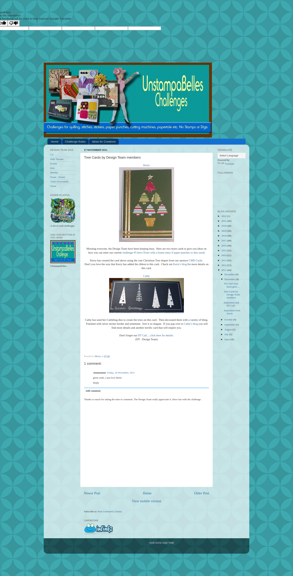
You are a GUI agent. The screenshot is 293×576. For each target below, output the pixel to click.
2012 (224, 265)
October (228, 319)
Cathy (146, 275)
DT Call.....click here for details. (156, 335)
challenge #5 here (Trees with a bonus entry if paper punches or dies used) (163, 252)
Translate (226, 163)
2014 (224, 255)
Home (54, 141)
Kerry (146, 165)
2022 (224, 216)
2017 (224, 240)
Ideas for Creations (104, 141)
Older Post (201, 493)
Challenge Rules (75, 141)
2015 (224, 250)
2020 (224, 225)
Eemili (53, 163)
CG (52, 154)
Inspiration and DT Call (231, 304)
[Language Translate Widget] (236, 155)
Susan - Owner (57, 177)
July (226, 334)
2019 (224, 230)
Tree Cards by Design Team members (232, 294)
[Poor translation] (14, 23)
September (230, 324)
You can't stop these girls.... (232, 285)
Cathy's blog (191, 323)
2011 (224, 270)
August (228, 329)
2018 (224, 235)
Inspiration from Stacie (232, 312)
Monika (54, 172)
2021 (224, 221)
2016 (224, 245)
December (229, 274)
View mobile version (146, 501)
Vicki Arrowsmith (59, 181)
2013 (224, 260)
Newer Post (92, 493)
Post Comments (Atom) (110, 511)
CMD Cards (195, 260)
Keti (52, 168)
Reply (96, 382)
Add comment (93, 390)
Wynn (53, 186)
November (230, 279)
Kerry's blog (180, 264)
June (227, 339)
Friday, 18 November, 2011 (121, 372)
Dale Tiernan (56, 159)
